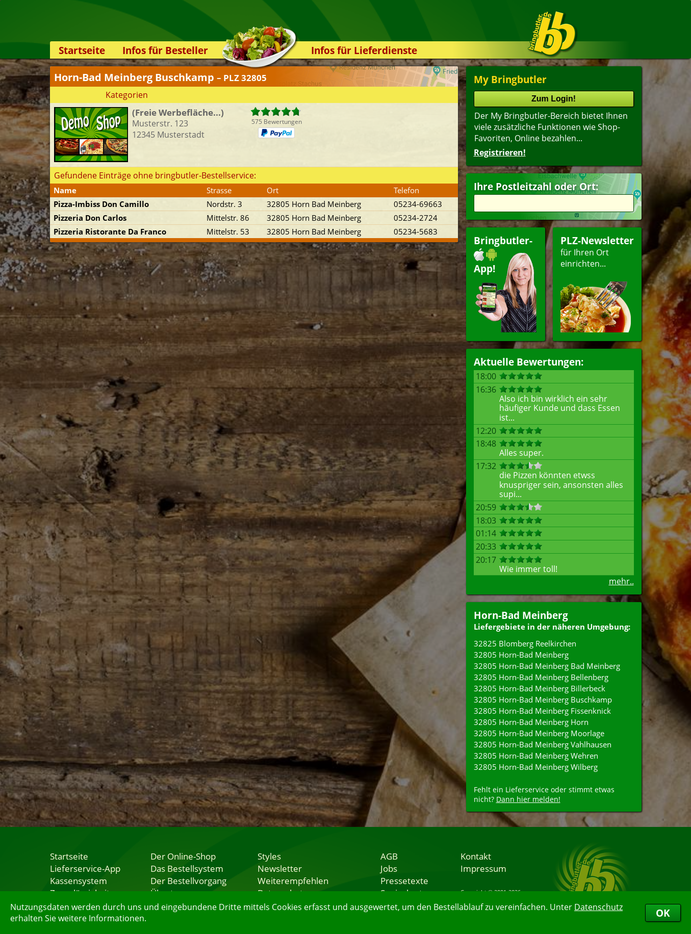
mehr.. (621, 581)
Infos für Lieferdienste (364, 50)
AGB (389, 856)
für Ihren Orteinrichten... (597, 283)
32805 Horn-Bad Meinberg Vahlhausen (542, 744)
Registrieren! (500, 152)
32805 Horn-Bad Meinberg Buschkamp (543, 699)
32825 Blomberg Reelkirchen (525, 643)
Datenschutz (598, 907)
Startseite (82, 50)
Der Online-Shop (183, 856)
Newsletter (280, 868)
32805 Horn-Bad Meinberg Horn (531, 722)
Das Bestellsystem (186, 868)
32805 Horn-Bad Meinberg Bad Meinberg (547, 666)
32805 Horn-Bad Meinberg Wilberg (536, 767)
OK (663, 912)
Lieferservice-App (85, 868)
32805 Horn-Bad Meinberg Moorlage (539, 733)
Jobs (388, 868)
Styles (269, 856)
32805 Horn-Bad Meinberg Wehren (536, 755)
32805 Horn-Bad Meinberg (521, 655)
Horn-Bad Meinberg (521, 615)
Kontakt (475, 856)
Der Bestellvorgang (188, 880)
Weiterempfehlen (293, 880)
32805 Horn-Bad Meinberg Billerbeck (539, 688)
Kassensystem (78, 880)
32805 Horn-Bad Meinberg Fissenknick (542, 711)
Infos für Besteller (165, 50)
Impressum (483, 868)
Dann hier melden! (528, 799)
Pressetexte (404, 880)
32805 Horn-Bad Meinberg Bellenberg (541, 677)
